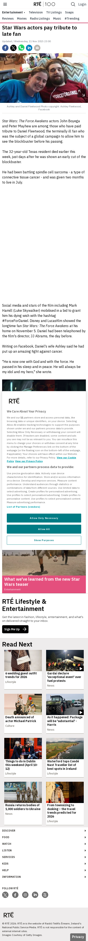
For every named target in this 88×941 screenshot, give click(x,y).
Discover (8, 830)
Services (8, 857)
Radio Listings (40, 18)
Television (36, 12)
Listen (7, 850)
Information (11, 876)
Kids (5, 863)
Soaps (69, 12)
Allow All (44, 529)
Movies (22, 18)
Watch (6, 843)
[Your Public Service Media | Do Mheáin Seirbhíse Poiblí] (8, 915)
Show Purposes (44, 540)
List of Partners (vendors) (23, 506)
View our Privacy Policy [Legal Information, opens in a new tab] (29, 461)
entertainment (12, 12)
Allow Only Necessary (44, 518)
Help (5, 870)
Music (57, 18)
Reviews (8, 18)
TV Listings (54, 12)
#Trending (72, 18)
